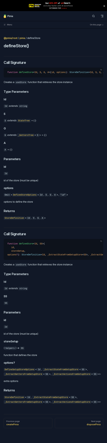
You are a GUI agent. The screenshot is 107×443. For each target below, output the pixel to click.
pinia (22, 38)
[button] (104, 6)
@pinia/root (10, 38)
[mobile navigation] (102, 16)
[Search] (93, 16)
